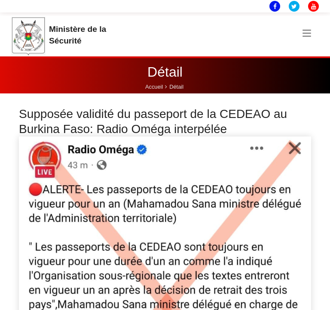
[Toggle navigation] (306, 33)
